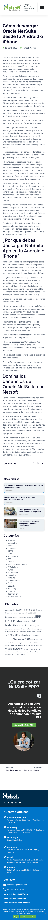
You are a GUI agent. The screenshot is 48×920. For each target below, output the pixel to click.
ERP (9, 559)
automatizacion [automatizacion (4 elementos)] (10, 610)
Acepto (16, 917)
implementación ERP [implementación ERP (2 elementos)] (15, 629)
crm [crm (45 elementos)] (22, 609)
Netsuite (11, 578)
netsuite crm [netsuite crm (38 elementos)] (26, 635)
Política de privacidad (28, 917)
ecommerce (13, 556)
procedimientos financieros (32, 315)
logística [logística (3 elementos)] (39, 629)
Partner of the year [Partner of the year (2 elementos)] (28, 649)
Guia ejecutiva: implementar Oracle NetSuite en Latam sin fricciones (23, 486)
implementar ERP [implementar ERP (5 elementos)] (27, 629)
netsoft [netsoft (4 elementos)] (14, 631)
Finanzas (11, 562)
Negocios (12, 575)
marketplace (13, 572)
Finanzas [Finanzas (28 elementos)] (30, 625)
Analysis (11, 540)
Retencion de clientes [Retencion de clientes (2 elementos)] (22, 652)
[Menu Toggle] (42, 7)
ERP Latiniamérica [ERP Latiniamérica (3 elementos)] (24, 621)
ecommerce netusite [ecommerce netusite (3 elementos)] (28, 617)
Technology (13, 594)
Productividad (13, 581)
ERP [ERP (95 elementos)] (38, 616)
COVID (10, 551)
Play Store (17, 110)
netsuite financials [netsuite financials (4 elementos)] (36, 640)
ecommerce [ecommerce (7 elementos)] (17, 617)
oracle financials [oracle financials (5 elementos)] (36, 645)
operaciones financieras (13, 348)
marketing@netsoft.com (17, 885)
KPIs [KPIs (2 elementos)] (35, 629)
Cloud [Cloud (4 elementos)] (18, 610)
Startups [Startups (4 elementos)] (8, 654)
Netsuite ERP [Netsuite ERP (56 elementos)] (21, 639)
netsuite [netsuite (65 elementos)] (13, 635)
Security (11, 586)
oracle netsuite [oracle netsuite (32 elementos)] (14, 648)
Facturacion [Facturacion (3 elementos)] (20, 626)
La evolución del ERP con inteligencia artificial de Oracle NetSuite (29, 524)
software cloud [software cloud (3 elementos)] (33, 652)
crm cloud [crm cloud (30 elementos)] (31, 609)
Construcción (13, 548)
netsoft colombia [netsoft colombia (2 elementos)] (21, 631)
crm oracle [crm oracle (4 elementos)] (23, 613)
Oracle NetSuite (12, 452)
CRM (10, 554)
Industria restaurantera (17, 564)
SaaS (10, 583)
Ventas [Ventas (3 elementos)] (23, 654)
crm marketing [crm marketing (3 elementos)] (15, 613)
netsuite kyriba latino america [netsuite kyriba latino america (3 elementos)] (23, 643)
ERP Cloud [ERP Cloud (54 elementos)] (12, 621)
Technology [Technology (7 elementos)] (15, 654)
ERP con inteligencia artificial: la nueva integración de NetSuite (19, 498)
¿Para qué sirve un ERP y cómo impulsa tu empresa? (30, 510)
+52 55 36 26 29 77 (15, 889)
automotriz (12, 543)
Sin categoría (13, 589)
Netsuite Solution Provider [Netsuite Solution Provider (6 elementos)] (20, 645)
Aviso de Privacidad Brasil (14, 898)
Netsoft (8, 438)
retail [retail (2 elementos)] (15, 652)
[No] (45, 913)
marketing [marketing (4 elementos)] (8, 631)
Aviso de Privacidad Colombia (16, 903)
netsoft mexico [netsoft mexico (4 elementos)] (31, 631)
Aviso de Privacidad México (15, 894)
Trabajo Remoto (14, 597)
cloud (10, 546)
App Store (37, 110)
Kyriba (10, 570)
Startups (11, 591)
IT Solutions (13, 567)
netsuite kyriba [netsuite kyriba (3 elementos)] (9, 643)
